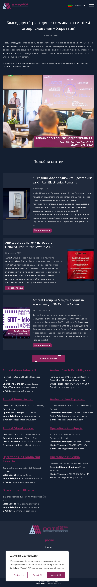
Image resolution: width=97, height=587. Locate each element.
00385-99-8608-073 (31, 478)
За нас (48, 547)
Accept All (56, 575)
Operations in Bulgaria (66, 428)
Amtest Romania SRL (18, 399)
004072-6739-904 (78, 445)
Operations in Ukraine (18, 490)
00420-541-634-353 (78, 384)
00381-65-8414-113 (79, 474)
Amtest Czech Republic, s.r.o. (71, 370)
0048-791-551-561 (31, 507)
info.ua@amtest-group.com (23, 511)
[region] (37, 566)
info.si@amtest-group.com (22, 482)
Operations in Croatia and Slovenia (21, 459)
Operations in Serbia (65, 457)
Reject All (37, 575)
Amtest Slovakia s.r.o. (18, 428)
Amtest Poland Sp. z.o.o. (67, 399)
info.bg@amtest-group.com (71, 448)
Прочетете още (42, 230)
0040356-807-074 (30, 416)
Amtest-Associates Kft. (20, 370)
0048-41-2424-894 (78, 416)
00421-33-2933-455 (31, 441)
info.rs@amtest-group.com (70, 477)
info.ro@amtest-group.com (23, 419)
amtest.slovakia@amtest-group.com (27, 445)
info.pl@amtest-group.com (70, 419)
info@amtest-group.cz (68, 387)
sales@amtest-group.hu (21, 391)
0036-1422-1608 (29, 387)
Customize (19, 575)
